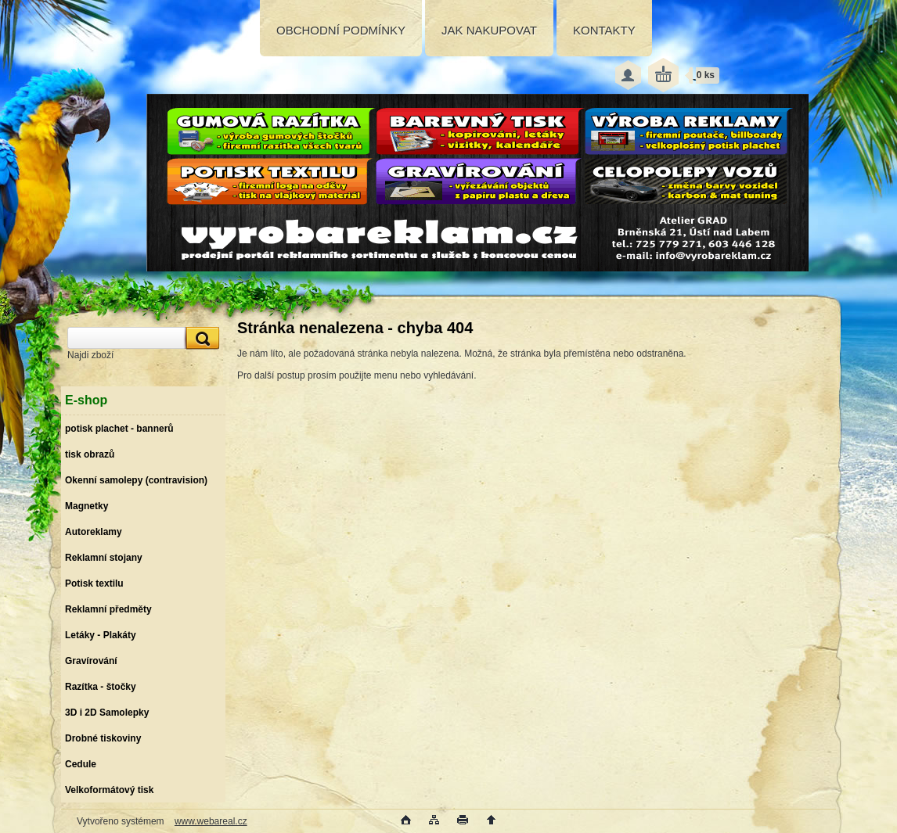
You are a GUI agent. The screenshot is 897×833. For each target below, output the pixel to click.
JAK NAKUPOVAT (489, 30)
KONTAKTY (604, 30)
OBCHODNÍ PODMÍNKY (340, 30)
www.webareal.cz (211, 821)
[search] (200, 338)
